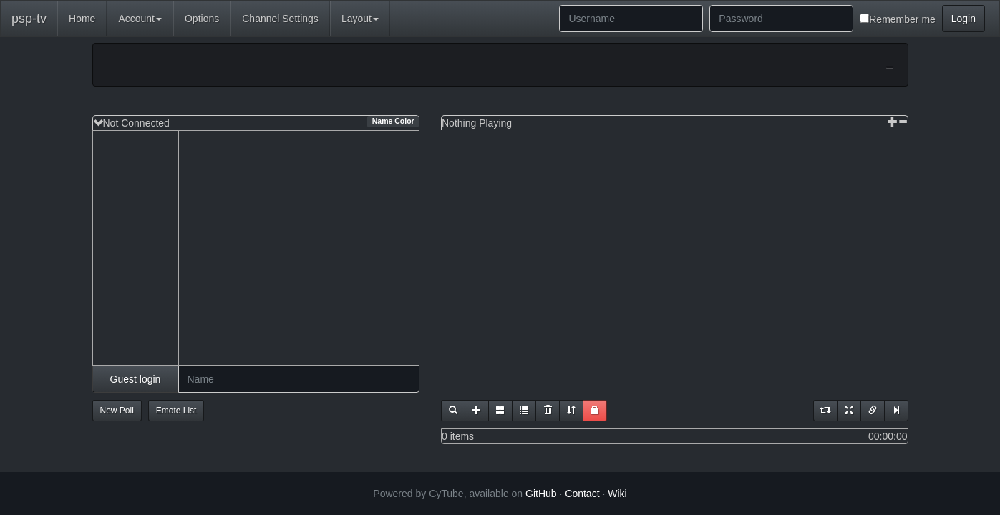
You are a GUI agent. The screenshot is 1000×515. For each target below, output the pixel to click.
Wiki (617, 493)
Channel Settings (280, 18)
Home (82, 18)
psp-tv (29, 18)
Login (963, 18)
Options (202, 18)
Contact (582, 493)
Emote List (176, 411)
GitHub (541, 493)
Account (140, 18)
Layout (360, 18)
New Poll (117, 411)
